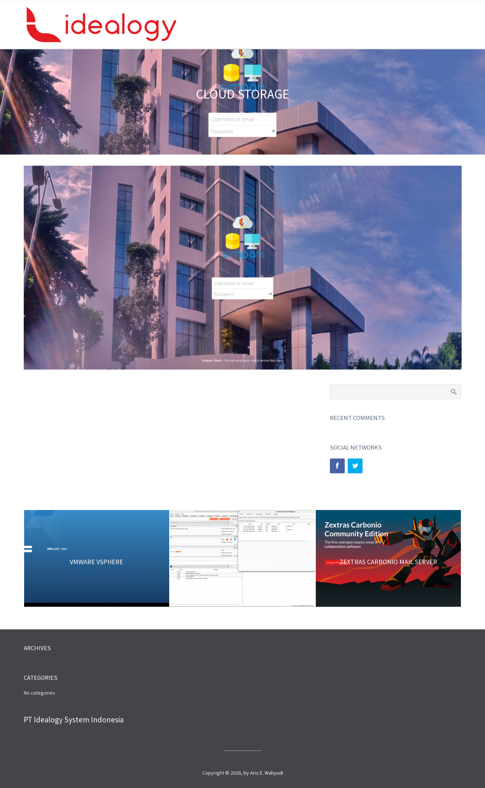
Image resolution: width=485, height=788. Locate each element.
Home (220, 113)
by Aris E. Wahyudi (263, 772)
